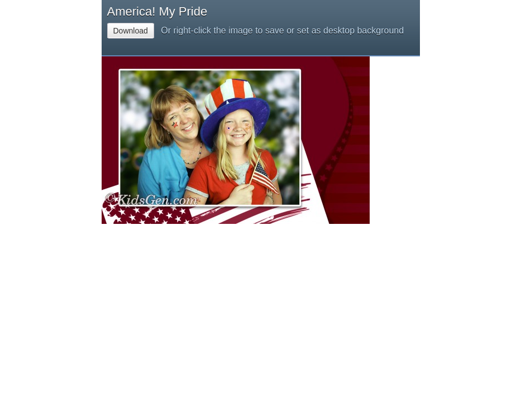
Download (130, 30)
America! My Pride (157, 11)
